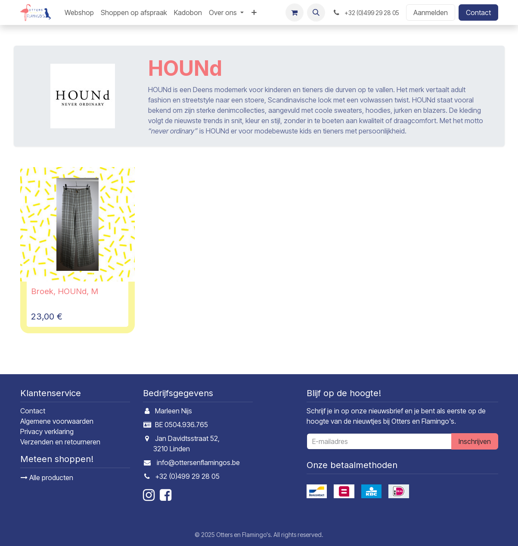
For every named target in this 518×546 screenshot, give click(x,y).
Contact (478, 12)
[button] (316, 12)
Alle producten (47, 477)
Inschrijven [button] (475, 441)
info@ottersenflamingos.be (198, 462)
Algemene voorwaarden (56, 421)
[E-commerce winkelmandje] (294, 12)
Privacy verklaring (47, 431)
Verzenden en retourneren (60, 441)
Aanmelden (430, 12)
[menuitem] (79, 12)
